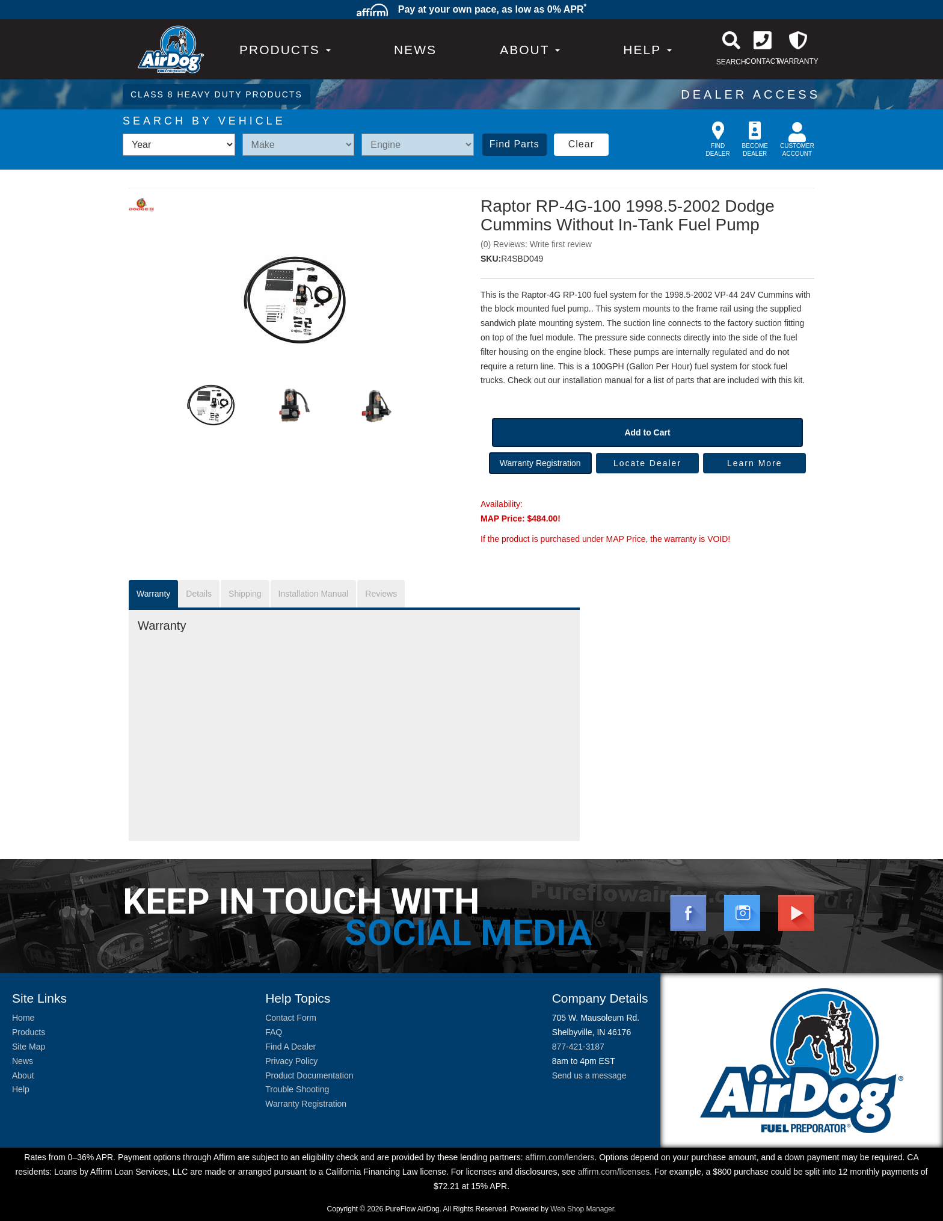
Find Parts (514, 144)
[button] (530, 50)
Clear (581, 144)
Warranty (153, 593)
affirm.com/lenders (559, 1157)
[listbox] (179, 144)
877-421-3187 (578, 1046)
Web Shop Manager (582, 1209)
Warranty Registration (540, 463)
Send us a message (589, 1075)
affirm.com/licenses (614, 1171)
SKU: (491, 258)
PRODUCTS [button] (285, 50)
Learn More (754, 463)
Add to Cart (647, 432)
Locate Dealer (647, 463)
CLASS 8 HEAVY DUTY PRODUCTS (217, 94)
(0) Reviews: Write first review (536, 244)
